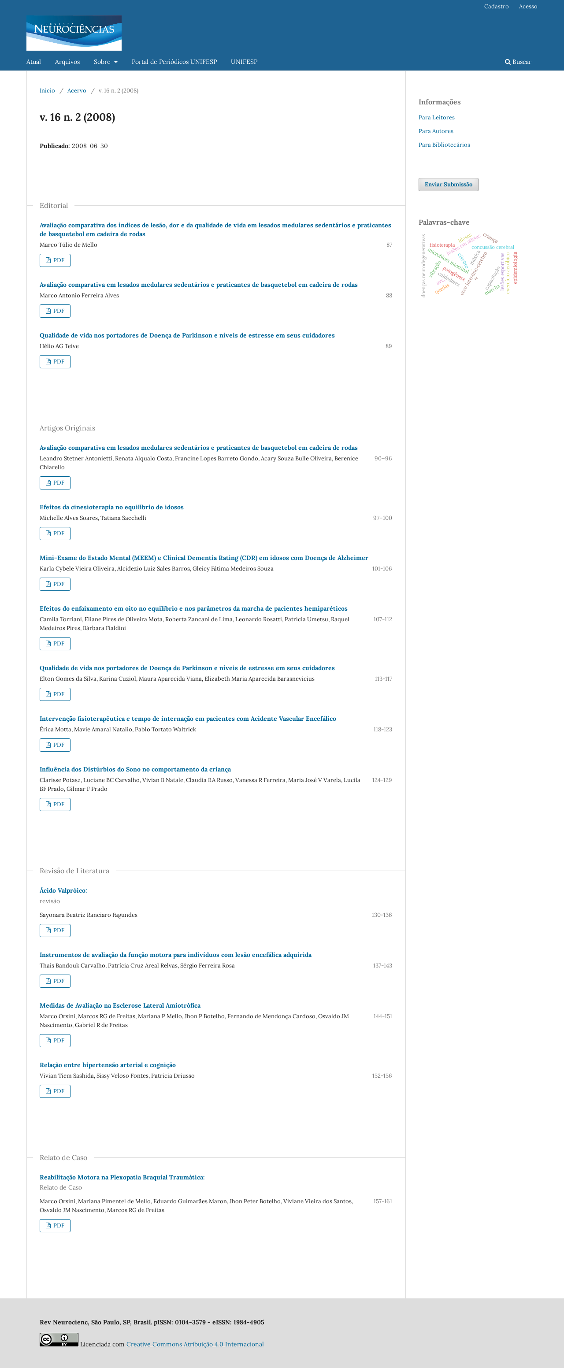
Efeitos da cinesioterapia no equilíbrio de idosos (112, 507)
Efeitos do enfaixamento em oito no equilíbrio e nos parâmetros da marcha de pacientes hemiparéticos (194, 608)
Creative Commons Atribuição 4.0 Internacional (195, 1344)
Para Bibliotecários (444, 144)
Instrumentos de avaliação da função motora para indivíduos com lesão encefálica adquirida (176, 955)
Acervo (76, 90)
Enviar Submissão (448, 184)
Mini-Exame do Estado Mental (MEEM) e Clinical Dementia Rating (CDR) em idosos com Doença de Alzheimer (204, 558)
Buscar (518, 62)
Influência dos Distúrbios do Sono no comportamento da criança (135, 769)
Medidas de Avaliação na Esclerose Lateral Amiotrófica (120, 1005)
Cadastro (496, 6)
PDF (58, 260)
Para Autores (436, 131)
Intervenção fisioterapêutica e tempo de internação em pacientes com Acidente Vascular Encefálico (188, 719)
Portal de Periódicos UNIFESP (174, 62)
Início (47, 90)
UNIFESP (244, 62)
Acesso (528, 6)
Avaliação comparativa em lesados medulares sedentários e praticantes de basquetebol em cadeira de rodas (199, 285)
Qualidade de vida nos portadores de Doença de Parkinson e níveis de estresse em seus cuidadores (187, 335)
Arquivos (67, 62)
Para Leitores (437, 117)
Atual (33, 62)
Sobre (103, 62)
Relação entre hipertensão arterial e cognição (108, 1065)
